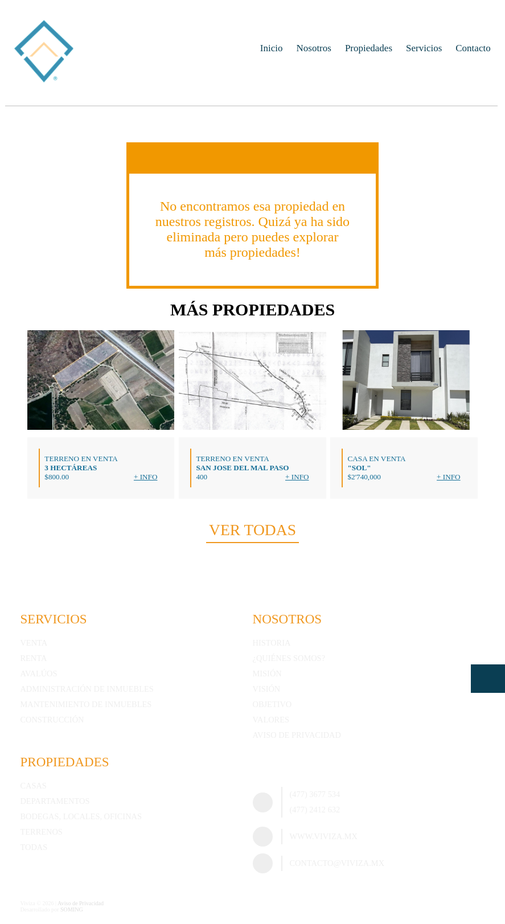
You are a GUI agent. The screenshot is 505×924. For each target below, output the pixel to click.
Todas (33, 847)
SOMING (71, 909)
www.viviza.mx (324, 836)
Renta (33, 658)
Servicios (424, 48)
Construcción (52, 719)
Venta (33, 642)
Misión (267, 673)
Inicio (271, 48)
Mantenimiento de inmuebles (85, 704)
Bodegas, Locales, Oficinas (80, 816)
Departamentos (54, 801)
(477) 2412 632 (315, 809)
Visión (267, 688)
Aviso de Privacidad (297, 735)
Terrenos (41, 831)
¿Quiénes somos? (289, 658)
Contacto (472, 48)
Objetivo (272, 704)
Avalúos (38, 673)
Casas (33, 785)
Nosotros (314, 48)
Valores (271, 719)
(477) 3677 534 (315, 794)
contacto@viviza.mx (337, 863)
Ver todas (252, 530)
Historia (272, 642)
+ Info (146, 477)
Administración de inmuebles (86, 688)
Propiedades (368, 48)
